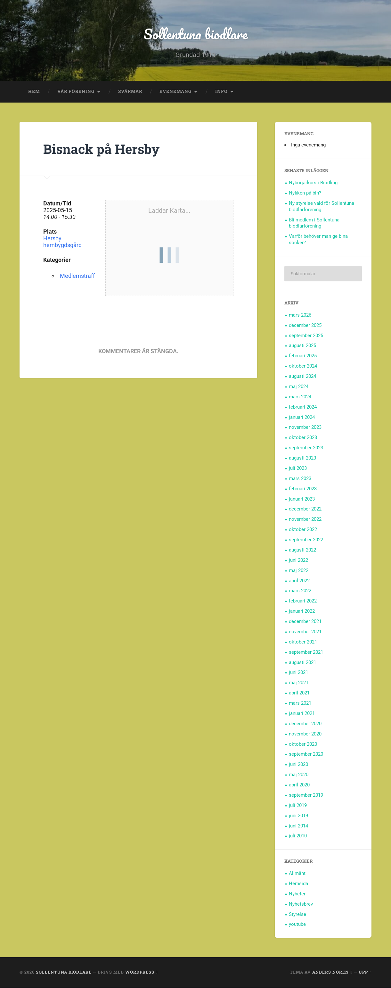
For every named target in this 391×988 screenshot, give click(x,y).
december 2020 (305, 723)
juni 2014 (298, 826)
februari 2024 (303, 407)
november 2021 (305, 632)
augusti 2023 (302, 458)
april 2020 (299, 785)
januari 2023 (302, 499)
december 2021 (305, 622)
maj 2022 (298, 570)
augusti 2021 (302, 662)
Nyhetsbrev (301, 904)
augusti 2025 (302, 346)
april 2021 (299, 693)
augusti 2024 (302, 376)
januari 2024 (302, 417)
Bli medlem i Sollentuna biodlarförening (314, 223)
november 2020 (305, 734)
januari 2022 (302, 611)
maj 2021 (298, 683)
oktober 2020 (303, 744)
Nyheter (297, 894)
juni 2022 (298, 560)
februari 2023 (303, 489)
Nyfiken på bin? (305, 193)
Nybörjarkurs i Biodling (313, 183)
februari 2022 (303, 601)
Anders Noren (330, 972)
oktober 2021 (303, 642)
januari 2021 (302, 714)
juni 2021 (298, 673)
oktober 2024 (303, 366)
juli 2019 (298, 805)
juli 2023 (298, 468)
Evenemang (175, 92)
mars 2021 (300, 703)
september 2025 (306, 335)
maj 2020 (298, 775)
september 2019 (306, 795)
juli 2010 (298, 836)
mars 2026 (300, 315)
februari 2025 (303, 356)
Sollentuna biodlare (195, 33)
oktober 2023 (303, 438)
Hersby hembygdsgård (62, 241)
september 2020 (306, 754)
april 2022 (299, 581)
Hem (34, 92)
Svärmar (130, 92)
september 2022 (306, 540)
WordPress (139, 972)
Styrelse (297, 914)
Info (221, 92)
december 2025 (305, 325)
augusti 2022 (302, 550)
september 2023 (306, 448)
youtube (297, 924)
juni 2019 (298, 815)
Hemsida (298, 884)
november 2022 (305, 519)
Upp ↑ (365, 972)
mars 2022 (300, 591)
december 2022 (305, 509)
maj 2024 (298, 387)
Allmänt (297, 873)
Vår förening (75, 92)
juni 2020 (298, 765)
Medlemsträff (77, 275)
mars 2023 (300, 478)
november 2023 (305, 427)
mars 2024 (300, 397)
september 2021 (306, 652)
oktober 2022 (303, 530)
